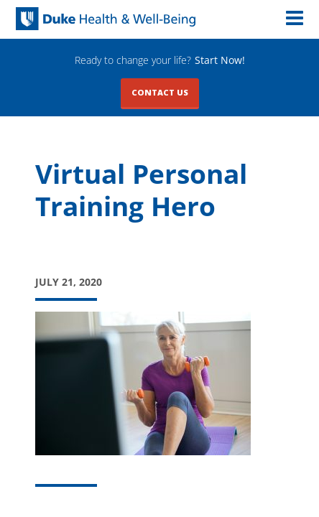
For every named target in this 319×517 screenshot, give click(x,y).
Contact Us (159, 92)
